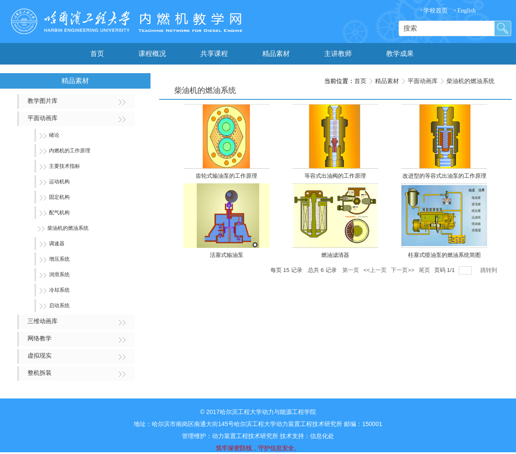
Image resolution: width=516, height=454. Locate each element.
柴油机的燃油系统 (470, 80)
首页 (360, 80)
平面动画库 (423, 80)
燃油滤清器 (335, 255)
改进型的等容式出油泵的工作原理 (444, 176)
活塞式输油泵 (226, 255)
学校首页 (434, 10)
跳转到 (489, 270)
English (465, 10)
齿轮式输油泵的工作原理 (226, 176)
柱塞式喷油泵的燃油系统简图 (444, 255)
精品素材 (387, 80)
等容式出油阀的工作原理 (335, 176)
